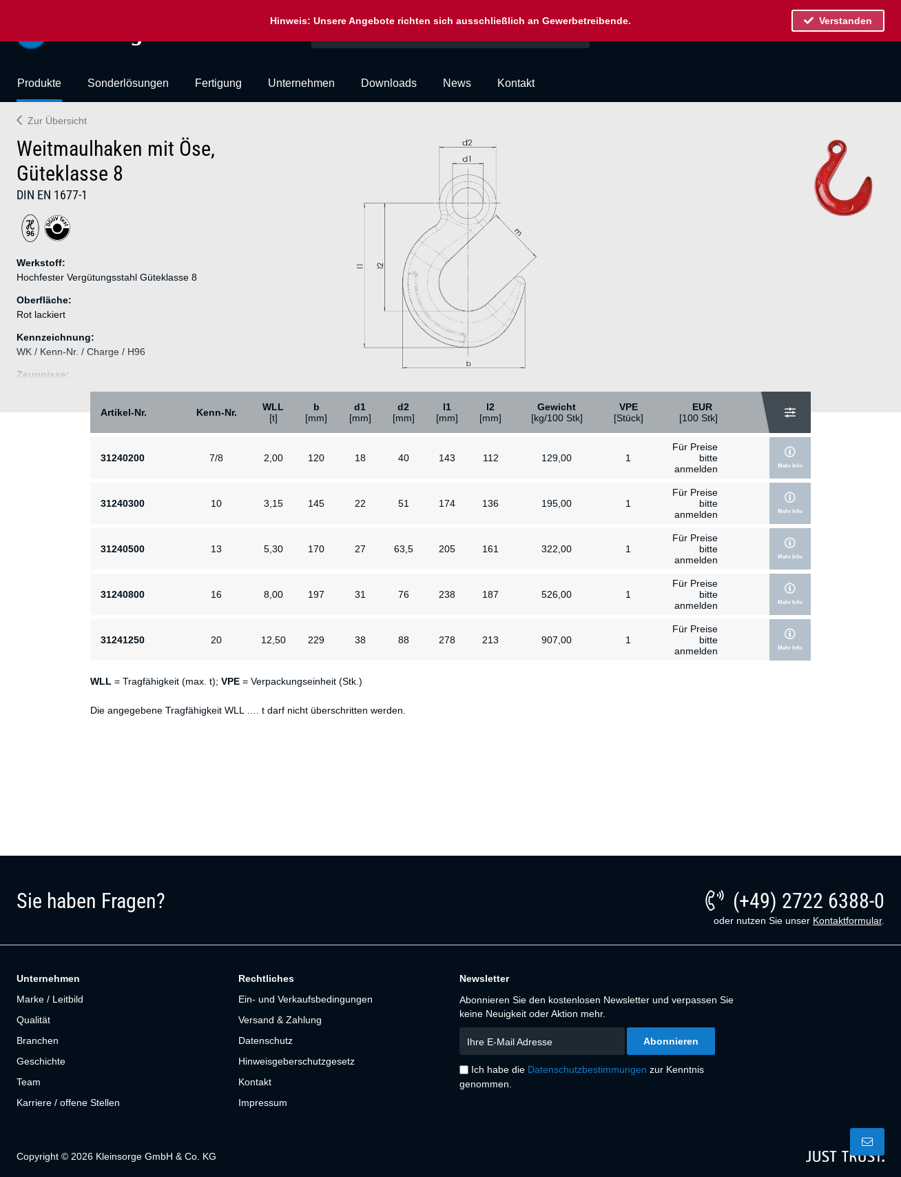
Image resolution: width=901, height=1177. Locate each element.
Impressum (262, 1102)
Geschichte (41, 1061)
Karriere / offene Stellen (68, 1102)
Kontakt (254, 1081)
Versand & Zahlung (280, 1019)
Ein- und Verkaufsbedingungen (305, 999)
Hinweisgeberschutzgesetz (296, 1061)
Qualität (33, 1019)
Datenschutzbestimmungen (587, 1069)
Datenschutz (265, 1040)
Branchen (38, 1040)
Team (29, 1081)
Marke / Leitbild (50, 999)
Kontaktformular (847, 920)
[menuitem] (39, 89)
